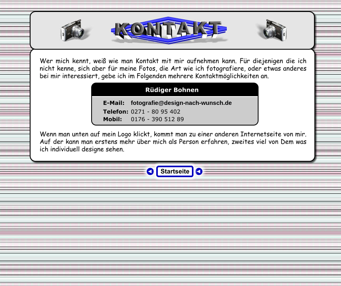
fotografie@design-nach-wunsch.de (181, 102)
